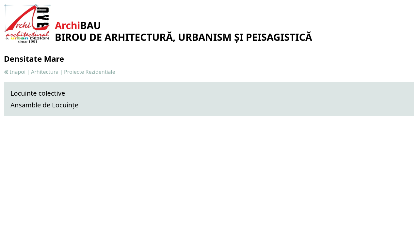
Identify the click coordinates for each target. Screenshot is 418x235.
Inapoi (14, 71)
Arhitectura (44, 71)
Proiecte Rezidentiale (89, 71)
